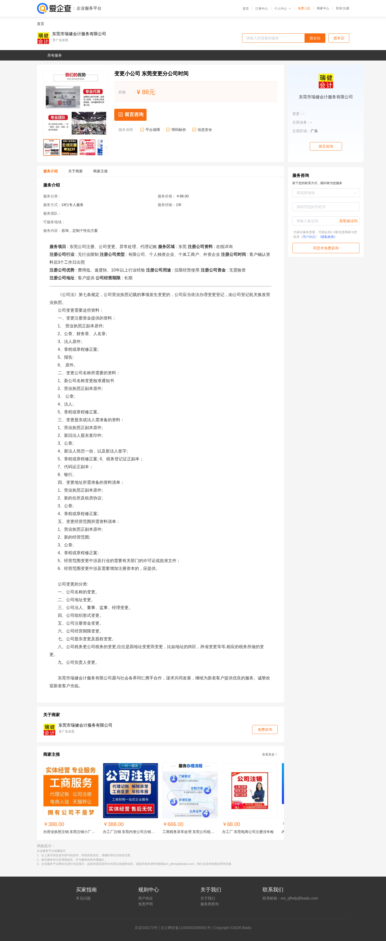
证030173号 (148, 928)
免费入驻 (304, 8)
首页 (246, 8)
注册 (346, 8)
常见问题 (83, 898)
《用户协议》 (309, 237)
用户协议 (145, 898)
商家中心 (323, 8)
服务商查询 (209, 904)
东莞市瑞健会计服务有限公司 (79, 34)
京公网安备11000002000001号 (186, 928)
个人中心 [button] (282, 8)
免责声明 (145, 904)
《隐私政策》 (327, 237)
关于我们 (207, 898)
